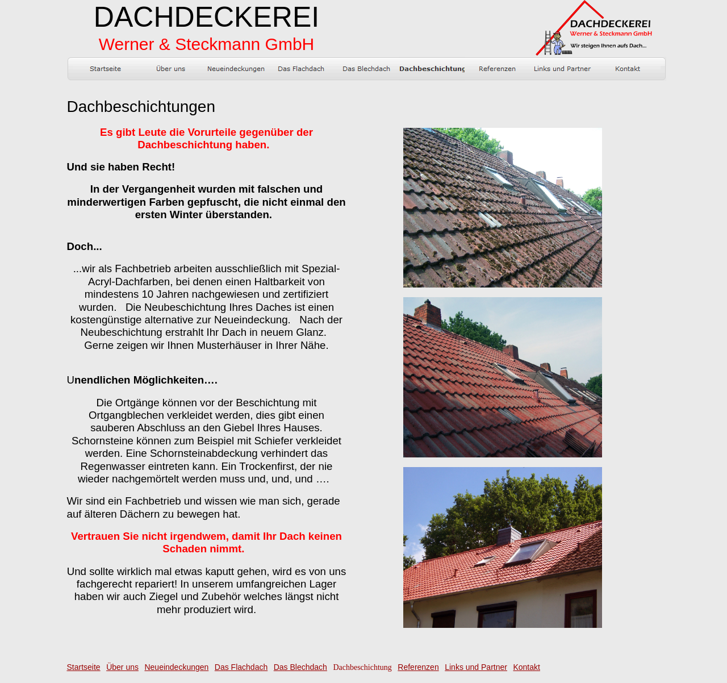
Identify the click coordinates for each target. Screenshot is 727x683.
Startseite (84, 667)
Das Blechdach (300, 667)
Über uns (122, 667)
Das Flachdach (241, 667)
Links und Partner (476, 667)
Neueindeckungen (176, 667)
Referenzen (418, 667)
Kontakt (526, 667)
